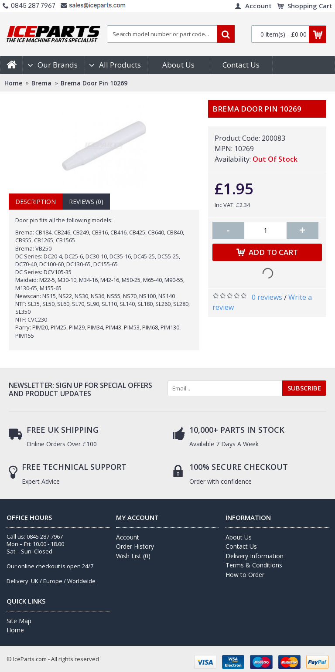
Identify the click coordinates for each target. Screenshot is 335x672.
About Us (239, 537)
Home (15, 630)
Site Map (19, 621)
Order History (135, 546)
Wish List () (133, 556)
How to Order (245, 574)
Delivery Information (255, 556)
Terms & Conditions (254, 565)
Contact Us (241, 546)
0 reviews (267, 297)
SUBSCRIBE (304, 388)
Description (35, 201)
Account (127, 537)
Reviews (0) (86, 201)
